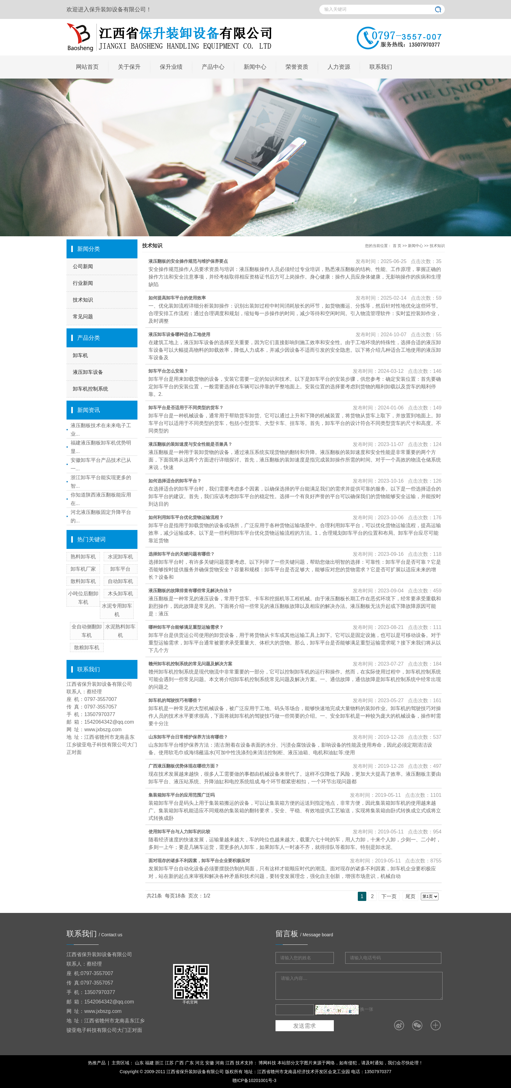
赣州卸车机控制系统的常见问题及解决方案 (190, 663)
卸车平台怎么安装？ (168, 370)
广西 (179, 1062)
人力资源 (339, 67)
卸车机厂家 (83, 569)
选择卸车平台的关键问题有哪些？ (181, 553)
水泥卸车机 (120, 556)
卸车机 (80, 355)
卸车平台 (120, 569)
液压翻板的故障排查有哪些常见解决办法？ (190, 590)
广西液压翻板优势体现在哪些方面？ (183, 765)
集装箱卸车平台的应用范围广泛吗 (181, 794)
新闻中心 (255, 67)
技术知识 (83, 300)
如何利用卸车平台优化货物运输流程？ (186, 517)
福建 (149, 1062)
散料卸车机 (83, 581)
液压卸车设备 (88, 372)
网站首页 (87, 67)
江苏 (169, 1062)
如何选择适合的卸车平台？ (174, 480)
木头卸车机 (120, 593)
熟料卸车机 (83, 556)
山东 (139, 1062)
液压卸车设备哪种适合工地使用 (179, 334)
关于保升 (129, 67)
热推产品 (97, 1062)
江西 (229, 1062)
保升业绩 (171, 67)
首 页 (397, 246)
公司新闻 (83, 266)
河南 (219, 1062)
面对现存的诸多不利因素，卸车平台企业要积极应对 (199, 860)
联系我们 (380, 67)
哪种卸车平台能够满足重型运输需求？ (186, 627)
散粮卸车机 (86, 647)
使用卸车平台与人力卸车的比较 (179, 831)
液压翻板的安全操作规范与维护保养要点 (188, 261)
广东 (189, 1062)
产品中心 (213, 67)
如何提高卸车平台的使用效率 (177, 297)
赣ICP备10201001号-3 (254, 1080)
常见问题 (83, 316)
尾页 (410, 896)
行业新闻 (83, 283)
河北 (199, 1062)
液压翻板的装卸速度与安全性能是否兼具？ (190, 444)
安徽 (209, 1062)
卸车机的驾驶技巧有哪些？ (174, 700)
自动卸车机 (120, 581)
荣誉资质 (297, 67)
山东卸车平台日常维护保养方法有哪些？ (188, 736)
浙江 (159, 1062)
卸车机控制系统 (90, 388)
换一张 (366, 1009)
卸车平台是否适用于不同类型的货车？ (186, 407)
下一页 (389, 896)
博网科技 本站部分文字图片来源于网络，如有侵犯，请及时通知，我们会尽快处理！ (340, 1062)
